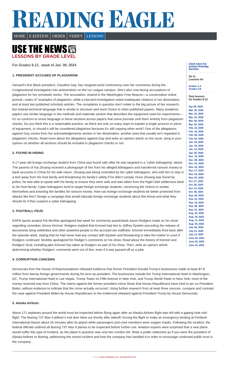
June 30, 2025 (196, 238)
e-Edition (38, 36)
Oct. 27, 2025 (196, 181)
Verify (76, 36)
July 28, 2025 (196, 227)
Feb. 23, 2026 (196, 128)
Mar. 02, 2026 (196, 124)
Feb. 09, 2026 (196, 135)
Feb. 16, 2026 (196, 131)
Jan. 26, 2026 (196, 142)
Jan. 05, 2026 (196, 153)
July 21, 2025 (196, 231)
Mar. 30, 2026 (196, 110)
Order (58, 36)
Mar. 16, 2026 (196, 117)
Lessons (95, 36)
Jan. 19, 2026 (196, 145)
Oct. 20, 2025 (196, 184)
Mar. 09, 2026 (196, 120)
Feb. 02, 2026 (196, 138)
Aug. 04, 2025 (196, 224)
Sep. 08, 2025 (196, 206)
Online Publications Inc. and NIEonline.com (117, 357)
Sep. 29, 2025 (196, 195)
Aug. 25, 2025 (196, 213)
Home (19, 36)
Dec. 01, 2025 (196, 163)
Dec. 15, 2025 (196, 156)
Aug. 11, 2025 (196, 220)
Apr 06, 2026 (196, 106)
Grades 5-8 (195, 89)
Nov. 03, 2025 (196, 177)
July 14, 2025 (196, 234)
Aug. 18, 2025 (196, 216)
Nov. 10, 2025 (196, 174)
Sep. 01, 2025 (196, 209)
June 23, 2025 (196, 241)
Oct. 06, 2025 (196, 191)
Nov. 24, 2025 (196, 167)
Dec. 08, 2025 (196, 160)
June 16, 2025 (196, 245)
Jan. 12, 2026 (196, 149)
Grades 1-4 (195, 86)
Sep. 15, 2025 (196, 202)
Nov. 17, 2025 (196, 170)
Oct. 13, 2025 (196, 188)
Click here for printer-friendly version (199, 66)
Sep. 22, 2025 (196, 199)
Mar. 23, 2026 (196, 113)
